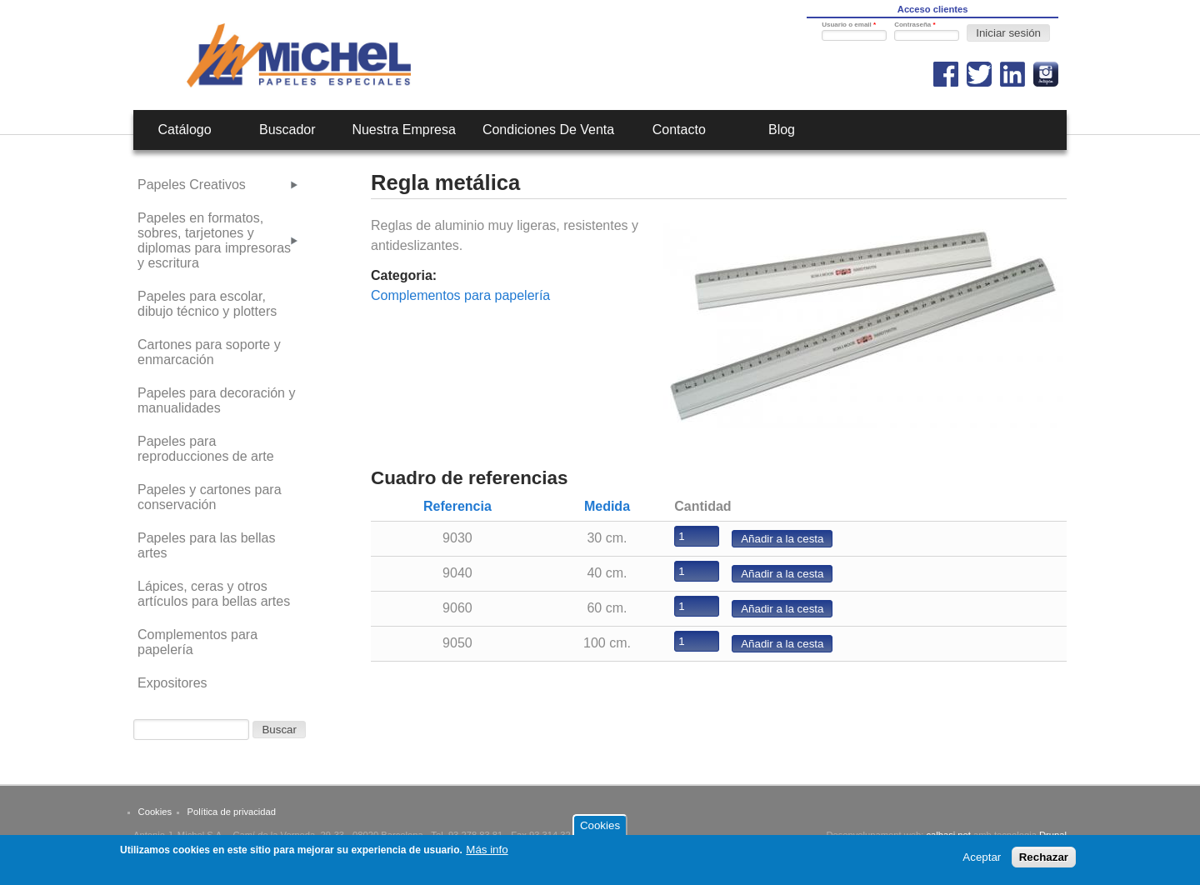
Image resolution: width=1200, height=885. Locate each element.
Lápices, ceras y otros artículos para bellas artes (214, 593)
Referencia (457, 506)
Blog (781, 129)
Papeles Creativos (192, 185)
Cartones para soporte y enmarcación (209, 352)
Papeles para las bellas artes (206, 545)
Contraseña (914, 24)
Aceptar (981, 861)
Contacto (679, 129)
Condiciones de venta (548, 129)
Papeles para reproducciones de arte (206, 448)
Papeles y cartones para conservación (210, 497)
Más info (487, 854)
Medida (607, 506)
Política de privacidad (232, 812)
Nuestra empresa (404, 129)
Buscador (287, 129)
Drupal (1053, 835)
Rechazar (1043, 861)
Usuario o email (849, 24)
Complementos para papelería (460, 295)
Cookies (155, 812)
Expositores (173, 683)
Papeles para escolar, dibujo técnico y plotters (207, 303)
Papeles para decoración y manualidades (216, 400)
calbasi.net (948, 835)
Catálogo (185, 129)
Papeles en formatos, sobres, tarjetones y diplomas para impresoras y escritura (214, 240)
